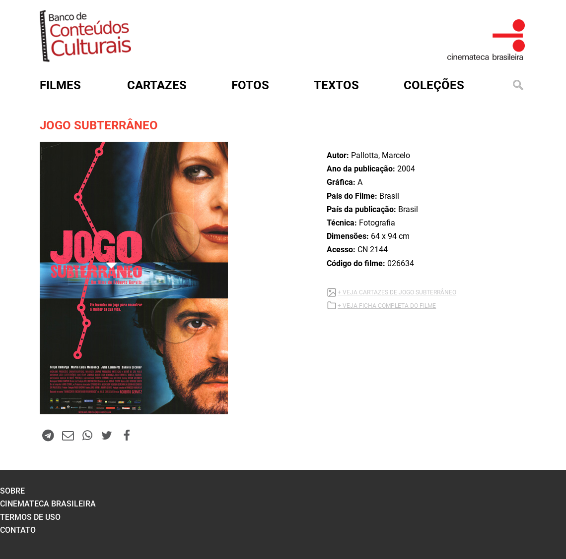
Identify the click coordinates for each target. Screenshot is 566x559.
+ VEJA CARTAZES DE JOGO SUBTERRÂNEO (397, 292)
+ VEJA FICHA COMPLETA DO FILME (387, 305)
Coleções (434, 85)
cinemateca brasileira (48, 503)
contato (18, 530)
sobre (12, 491)
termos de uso (30, 517)
